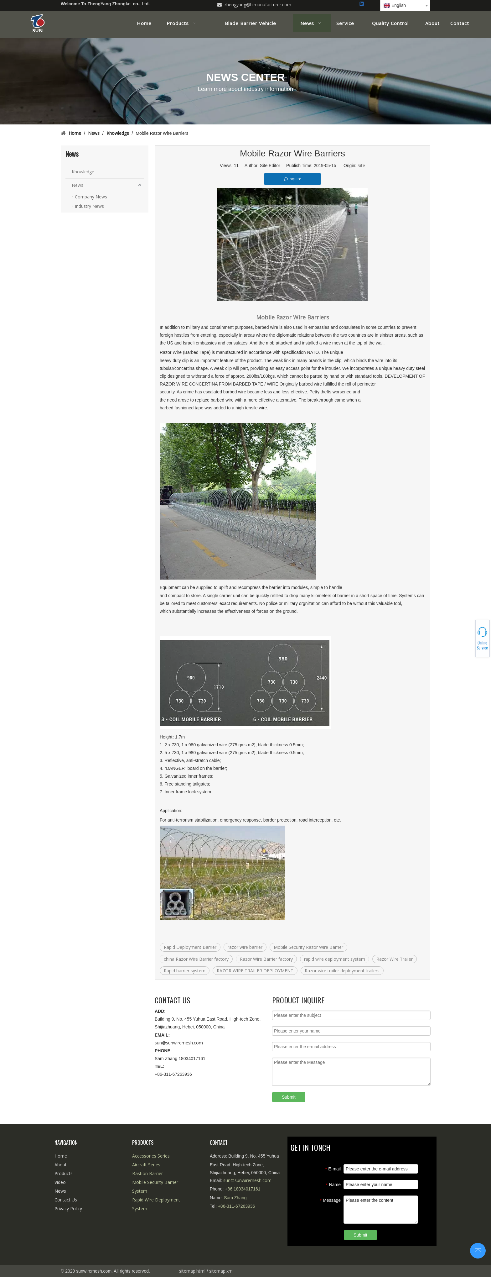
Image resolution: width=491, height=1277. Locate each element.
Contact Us (65, 1200)
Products (63, 1173)
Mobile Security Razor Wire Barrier (308, 947)
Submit (289, 1097)
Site (361, 165)
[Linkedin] (362, 4)
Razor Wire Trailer (394, 959)
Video (60, 1182)
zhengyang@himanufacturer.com (257, 5)
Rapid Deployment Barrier (190, 947)
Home (60, 1156)
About (60, 1165)
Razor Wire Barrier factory (266, 959)
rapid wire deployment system (334, 959)
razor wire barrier (245, 947)
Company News (91, 197)
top (477, 1250)
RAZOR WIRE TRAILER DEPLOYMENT (255, 971)
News (77, 185)
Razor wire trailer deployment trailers (342, 971)
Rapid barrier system (184, 971)
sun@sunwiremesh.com (179, 1043)
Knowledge (83, 172)
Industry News (89, 206)
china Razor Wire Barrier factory (196, 959)
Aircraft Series (146, 1165)
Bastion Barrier (147, 1173)
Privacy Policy (68, 1208)
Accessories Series (151, 1156)
